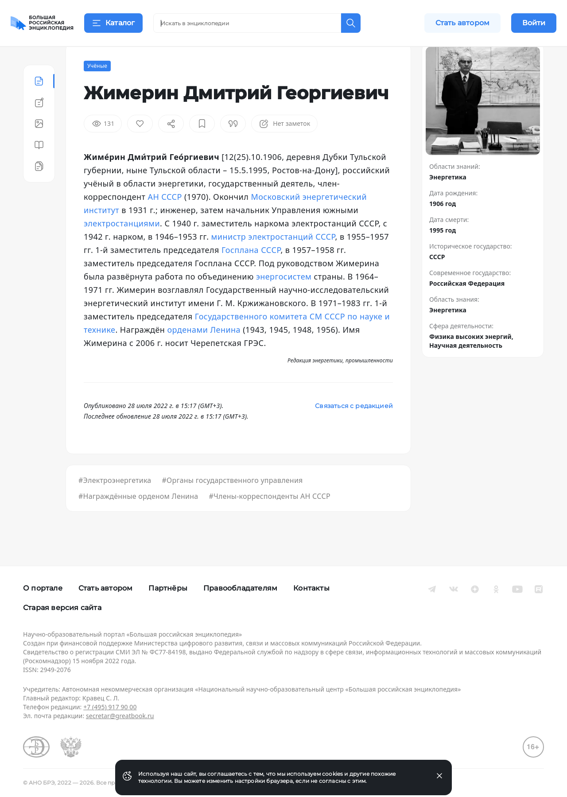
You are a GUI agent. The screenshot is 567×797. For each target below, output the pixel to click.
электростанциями (122, 245)
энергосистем (283, 298)
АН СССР (165, 219)
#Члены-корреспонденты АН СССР (269, 518)
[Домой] (42, 23)
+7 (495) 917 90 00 (109, 707)
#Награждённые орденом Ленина (138, 518)
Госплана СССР (250, 272)
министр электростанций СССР (273, 258)
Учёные (97, 88)
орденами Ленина (204, 351)
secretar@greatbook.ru (120, 715)
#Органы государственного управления (232, 502)
